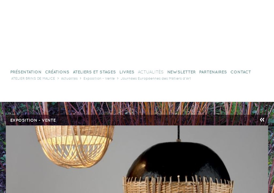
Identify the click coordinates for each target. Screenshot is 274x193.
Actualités (69, 78)
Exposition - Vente (99, 78)
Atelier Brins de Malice (33, 78)
